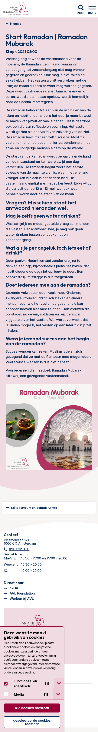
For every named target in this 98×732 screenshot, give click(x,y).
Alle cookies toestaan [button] (32, 708)
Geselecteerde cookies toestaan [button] (32, 722)
